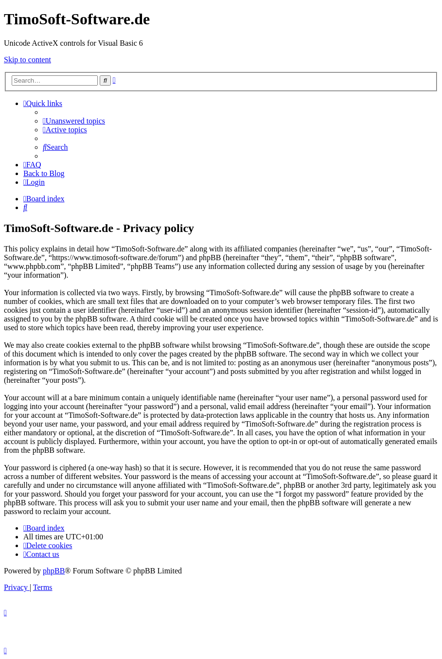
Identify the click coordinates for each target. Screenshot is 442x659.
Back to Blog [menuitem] (43, 173)
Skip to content (27, 59)
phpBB (54, 571)
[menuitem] (74, 121)
